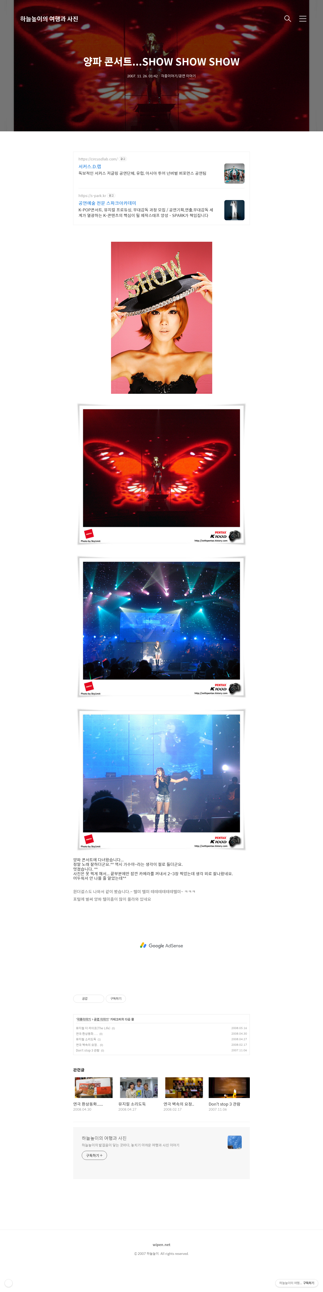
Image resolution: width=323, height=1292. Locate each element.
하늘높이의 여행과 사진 (49, 18)
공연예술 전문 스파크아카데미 (107, 203)
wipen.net (161, 1263)
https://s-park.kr (92, 195)
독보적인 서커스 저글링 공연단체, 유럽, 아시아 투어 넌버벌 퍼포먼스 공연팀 (142, 173)
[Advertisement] (165, 241)
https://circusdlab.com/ (98, 159)
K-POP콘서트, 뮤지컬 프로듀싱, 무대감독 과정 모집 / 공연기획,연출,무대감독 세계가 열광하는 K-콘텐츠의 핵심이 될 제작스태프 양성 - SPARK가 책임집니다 (145, 212)
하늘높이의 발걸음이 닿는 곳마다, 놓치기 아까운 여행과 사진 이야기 (130, 1163)
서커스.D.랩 (89, 166)
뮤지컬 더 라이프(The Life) (93, 1047)
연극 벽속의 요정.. (87, 1063)
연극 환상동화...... (87, 1052)
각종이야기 (84, 1038)
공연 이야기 (101, 1038)
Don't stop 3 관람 (87, 1069)
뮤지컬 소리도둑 (86, 1058)
